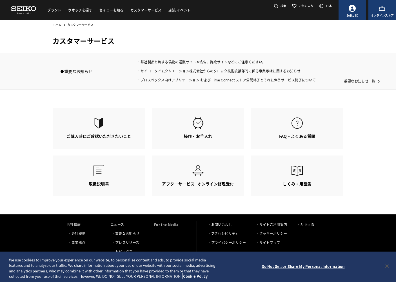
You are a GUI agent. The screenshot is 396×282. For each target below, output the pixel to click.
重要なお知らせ (127, 233)
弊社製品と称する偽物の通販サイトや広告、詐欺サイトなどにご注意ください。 (203, 61)
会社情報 (74, 224)
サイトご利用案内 (273, 224)
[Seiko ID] (352, 10)
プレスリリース (127, 242)
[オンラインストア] (382, 10)
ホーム (57, 25)
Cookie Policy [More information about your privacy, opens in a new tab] (195, 276)
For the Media (166, 224)
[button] (279, 5)
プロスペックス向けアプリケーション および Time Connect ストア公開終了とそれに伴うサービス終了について (228, 79)
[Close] (387, 266)
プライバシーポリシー (228, 242)
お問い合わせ (221, 224)
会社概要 (78, 233)
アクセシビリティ (225, 233)
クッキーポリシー (273, 233)
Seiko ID (307, 224)
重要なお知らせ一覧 (359, 81)
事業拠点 (78, 242)
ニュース (117, 224)
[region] (198, 267)
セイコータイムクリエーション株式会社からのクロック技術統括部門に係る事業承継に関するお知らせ (221, 70)
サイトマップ (269, 242)
